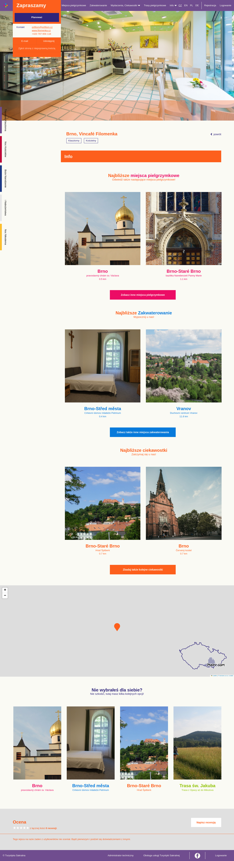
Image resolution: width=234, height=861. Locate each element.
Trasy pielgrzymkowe (155, 5)
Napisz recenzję (206, 822)
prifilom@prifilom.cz (42, 27)
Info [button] (173, 5)
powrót (215, 134)
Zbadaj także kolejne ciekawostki (143, 569)
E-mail (24, 41)
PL (191, 5)
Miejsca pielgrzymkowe (74, 5)
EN (186, 5)
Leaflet (214, 675)
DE (197, 5)
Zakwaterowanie (98, 5)
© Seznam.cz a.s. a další (225, 675)
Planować (36, 17)
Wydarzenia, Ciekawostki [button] (125, 5)
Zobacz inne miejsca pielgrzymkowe (143, 294)
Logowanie (225, 5)
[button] (117, 627)
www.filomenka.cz (41, 30)
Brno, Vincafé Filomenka (92, 134)
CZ (180, 5)
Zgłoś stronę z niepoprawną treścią (36, 48)
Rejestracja (210, 5)
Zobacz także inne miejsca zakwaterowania (143, 432)
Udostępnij (48, 41)
